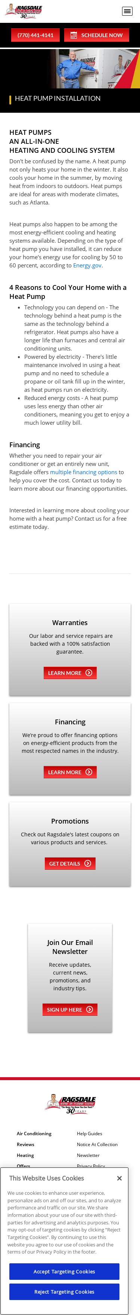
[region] (64, 1241)
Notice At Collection (97, 1144)
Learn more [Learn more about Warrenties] (70, 672)
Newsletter (88, 1155)
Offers (23, 1166)
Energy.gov (87, 265)
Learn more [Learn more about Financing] (70, 772)
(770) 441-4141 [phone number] (35, 35)
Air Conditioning (34, 1133)
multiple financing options (83, 472)
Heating (25, 1155)
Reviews (25, 1144)
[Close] (119, 1178)
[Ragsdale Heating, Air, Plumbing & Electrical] (23, 11)
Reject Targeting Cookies (64, 1291)
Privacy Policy (91, 1166)
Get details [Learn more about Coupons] (70, 863)
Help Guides (89, 1133)
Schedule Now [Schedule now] (97, 35)
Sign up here (70, 1009)
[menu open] (127, 11)
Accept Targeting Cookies (64, 1271)
